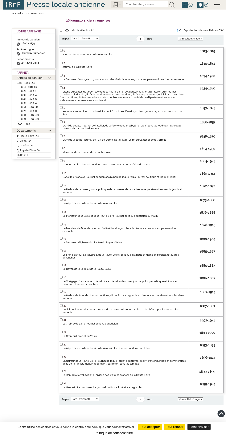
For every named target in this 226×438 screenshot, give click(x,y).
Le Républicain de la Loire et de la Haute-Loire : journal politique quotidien (106, 348)
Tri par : (66, 38)
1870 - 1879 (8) (29, 110)
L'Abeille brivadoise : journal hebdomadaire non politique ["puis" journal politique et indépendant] (119, 177)
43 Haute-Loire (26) (28, 135)
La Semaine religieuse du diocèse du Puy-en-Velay (92, 242)
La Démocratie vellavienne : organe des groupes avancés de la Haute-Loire (106, 375)
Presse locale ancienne (66, 4)
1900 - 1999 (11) (26, 124)
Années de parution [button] (30, 77)
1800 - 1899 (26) (26, 82)
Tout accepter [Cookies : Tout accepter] (150, 427)
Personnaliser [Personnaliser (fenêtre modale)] (199, 427)
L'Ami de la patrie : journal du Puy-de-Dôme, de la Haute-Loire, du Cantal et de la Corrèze (114, 139)
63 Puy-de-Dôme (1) (28, 150)
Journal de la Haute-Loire (77, 66)
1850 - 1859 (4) (29, 102)
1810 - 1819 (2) (29, 86)
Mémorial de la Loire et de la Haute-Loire (87, 152)
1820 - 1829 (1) (29, 90)
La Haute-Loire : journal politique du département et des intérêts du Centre (107, 164)
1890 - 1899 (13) (30, 119)
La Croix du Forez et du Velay (80, 336)
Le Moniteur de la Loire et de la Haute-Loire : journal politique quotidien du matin (110, 215)
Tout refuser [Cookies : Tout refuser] (174, 427)
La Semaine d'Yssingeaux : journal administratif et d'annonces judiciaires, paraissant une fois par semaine (123, 79)
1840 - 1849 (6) (29, 98)
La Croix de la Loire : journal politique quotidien (90, 323)
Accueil (16, 13)
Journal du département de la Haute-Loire (87, 54)
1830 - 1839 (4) (29, 94)
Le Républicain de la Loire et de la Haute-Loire (90, 203)
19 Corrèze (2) (25, 145)
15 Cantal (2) (24, 140)
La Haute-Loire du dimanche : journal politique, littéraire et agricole (102, 387)
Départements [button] (26, 130)
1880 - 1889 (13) (30, 115)
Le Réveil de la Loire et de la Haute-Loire (87, 268)
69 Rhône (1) (24, 155)
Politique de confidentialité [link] (114, 433)
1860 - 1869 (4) (29, 106)
